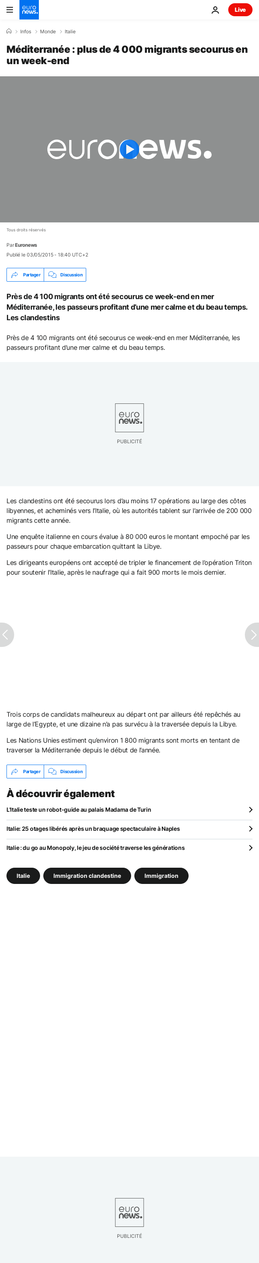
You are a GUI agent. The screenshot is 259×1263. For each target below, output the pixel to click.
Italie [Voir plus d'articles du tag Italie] (23, 875)
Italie (70, 31)
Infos (25, 31)
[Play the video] (129, 149)
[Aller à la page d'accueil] (29, 9)
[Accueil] (8, 31)
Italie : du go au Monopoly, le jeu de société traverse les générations (95, 847)
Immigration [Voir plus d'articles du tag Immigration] (161, 875)
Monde (48, 31)
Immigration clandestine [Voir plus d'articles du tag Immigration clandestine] (87, 875)
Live (240, 9)
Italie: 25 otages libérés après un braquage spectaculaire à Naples (93, 828)
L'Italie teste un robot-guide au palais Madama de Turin (78, 809)
